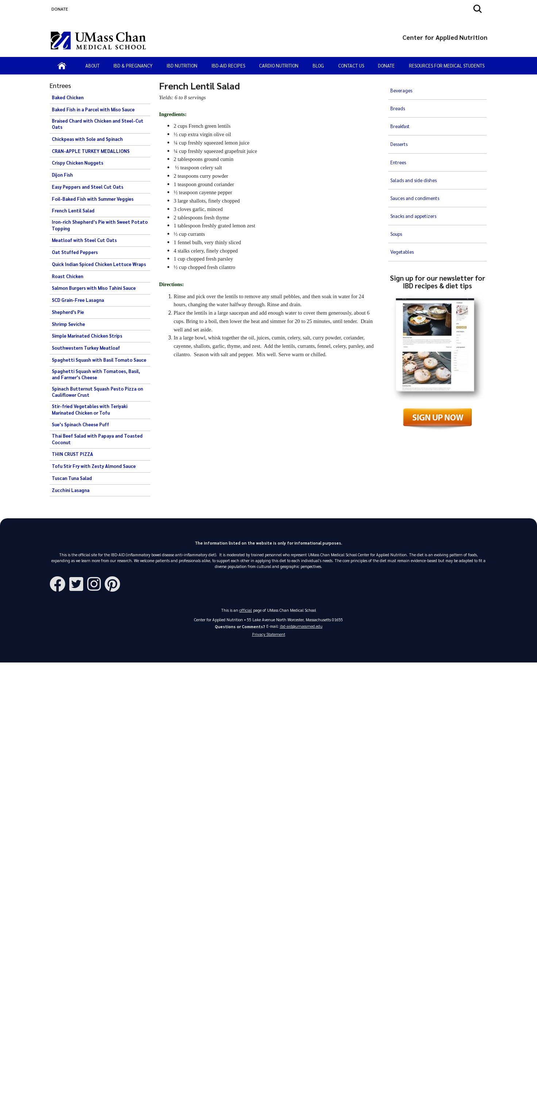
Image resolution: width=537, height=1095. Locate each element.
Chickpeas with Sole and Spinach (87, 139)
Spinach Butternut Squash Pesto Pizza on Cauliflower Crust (97, 392)
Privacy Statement (268, 636)
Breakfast (401, 111)
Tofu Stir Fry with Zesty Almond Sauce (94, 466)
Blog (318, 65)
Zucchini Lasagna (70, 490)
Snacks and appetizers (414, 171)
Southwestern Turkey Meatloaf (86, 348)
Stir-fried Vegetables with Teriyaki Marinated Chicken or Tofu (89, 409)
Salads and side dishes (414, 147)
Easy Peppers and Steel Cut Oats (87, 187)
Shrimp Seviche (68, 324)
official (246, 610)
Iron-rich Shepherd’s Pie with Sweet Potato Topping (100, 225)
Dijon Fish (62, 175)
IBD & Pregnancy (132, 65)
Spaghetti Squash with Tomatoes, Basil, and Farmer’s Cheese (96, 374)
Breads (397, 99)
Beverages (401, 87)
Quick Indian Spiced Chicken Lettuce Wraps (99, 264)
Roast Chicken (67, 276)
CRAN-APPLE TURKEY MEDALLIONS (91, 151)
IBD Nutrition (182, 65)
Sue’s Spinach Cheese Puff (80, 424)
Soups (396, 183)
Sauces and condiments (415, 159)
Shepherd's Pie (68, 312)
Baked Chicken (68, 97)
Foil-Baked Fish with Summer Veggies (93, 199)
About (92, 65)
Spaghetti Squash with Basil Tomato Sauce (99, 360)
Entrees (398, 135)
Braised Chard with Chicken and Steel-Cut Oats (97, 124)
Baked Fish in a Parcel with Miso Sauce (93, 109)
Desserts (399, 123)
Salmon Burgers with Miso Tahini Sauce (94, 288)
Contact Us (351, 65)
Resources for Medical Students (446, 65)
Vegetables (402, 195)
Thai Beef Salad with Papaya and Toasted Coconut (97, 439)
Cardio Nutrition (278, 65)
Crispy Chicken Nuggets (77, 163)
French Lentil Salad (73, 211)
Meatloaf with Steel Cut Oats (84, 240)
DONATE (59, 9)
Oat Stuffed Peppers (75, 252)
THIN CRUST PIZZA (72, 454)
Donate (386, 65)
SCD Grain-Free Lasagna (78, 300)
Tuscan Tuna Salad (72, 478)
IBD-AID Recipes (228, 65)
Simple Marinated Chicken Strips (87, 336)
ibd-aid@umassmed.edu (301, 627)
